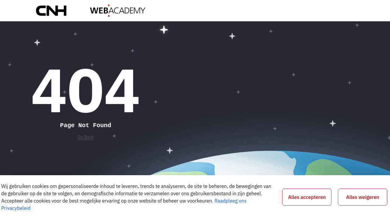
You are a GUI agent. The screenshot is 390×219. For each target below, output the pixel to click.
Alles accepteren (307, 197)
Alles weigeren (362, 197)
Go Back (86, 137)
